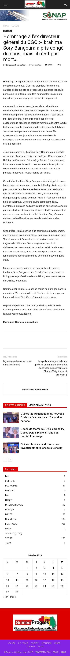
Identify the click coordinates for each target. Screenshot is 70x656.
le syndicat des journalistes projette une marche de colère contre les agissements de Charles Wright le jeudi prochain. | (51, 368)
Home (6, 25)
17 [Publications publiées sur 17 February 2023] (44, 579)
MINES (8, 514)
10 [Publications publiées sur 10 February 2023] (44, 573)
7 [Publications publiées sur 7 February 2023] (17, 573)
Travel (8, 542)
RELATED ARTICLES (15, 405)
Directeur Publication (16, 65)
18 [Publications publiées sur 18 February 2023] (53, 579)
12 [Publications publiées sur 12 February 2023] (62, 573)
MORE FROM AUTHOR (40, 405)
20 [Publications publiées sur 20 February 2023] (7, 585)
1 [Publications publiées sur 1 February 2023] (27, 567)
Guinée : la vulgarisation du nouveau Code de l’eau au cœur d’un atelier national (42, 417)
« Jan (5, 596)
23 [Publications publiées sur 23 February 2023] (36, 585)
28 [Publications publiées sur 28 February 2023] (17, 592)
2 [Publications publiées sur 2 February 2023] (36, 567)
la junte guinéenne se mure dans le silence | (17, 363)
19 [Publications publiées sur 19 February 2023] (62, 579)
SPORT (8, 538)
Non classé (11, 519)
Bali (7, 476)
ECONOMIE (11, 485)
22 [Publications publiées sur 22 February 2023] (27, 585)
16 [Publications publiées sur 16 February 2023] (36, 579)
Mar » (13, 596)
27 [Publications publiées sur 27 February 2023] (7, 592)
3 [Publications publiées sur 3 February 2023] (44, 567)
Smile (8, 528)
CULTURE (10, 480)
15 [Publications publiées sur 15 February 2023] (27, 579)
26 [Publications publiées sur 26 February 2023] (62, 585)
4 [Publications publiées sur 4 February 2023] (53, 567)
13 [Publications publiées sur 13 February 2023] (7, 579)
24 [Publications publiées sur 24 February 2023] (44, 585)
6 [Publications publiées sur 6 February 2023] (7, 573)
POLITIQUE (11, 523)
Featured (9, 490)
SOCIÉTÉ (15, 25)
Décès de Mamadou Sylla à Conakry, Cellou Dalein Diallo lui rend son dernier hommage (43, 432)
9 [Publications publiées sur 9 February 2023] (36, 573)
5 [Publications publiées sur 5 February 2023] (62, 567)
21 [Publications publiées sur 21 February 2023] (17, 585)
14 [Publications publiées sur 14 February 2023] (17, 579)
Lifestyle (9, 509)
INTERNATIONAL (14, 504)
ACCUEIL (11, 643)
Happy (8, 499)
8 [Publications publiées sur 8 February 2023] (27, 573)
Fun (7, 495)
